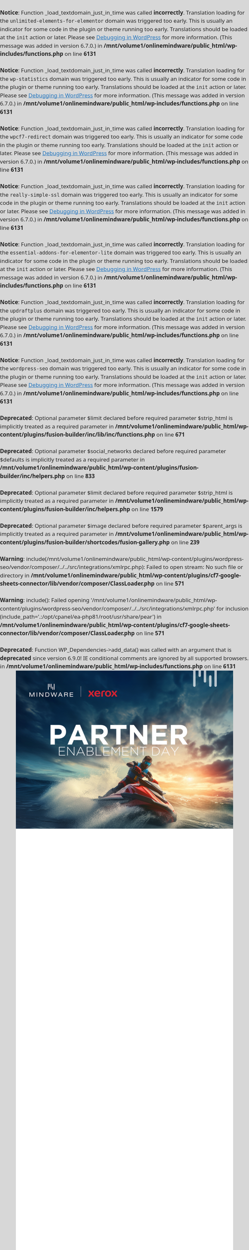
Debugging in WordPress (128, 37)
